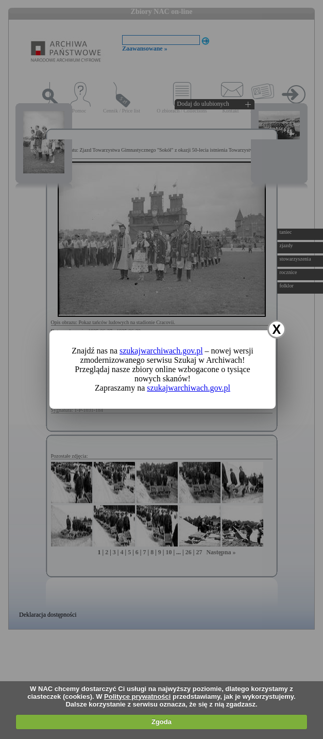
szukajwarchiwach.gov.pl (161, 350)
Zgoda (161, 722)
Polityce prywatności (137, 696)
